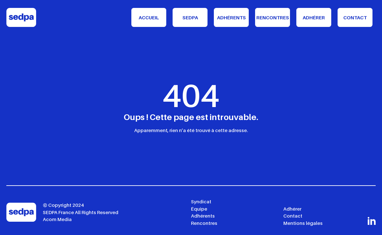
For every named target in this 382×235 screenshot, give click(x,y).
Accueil (149, 17)
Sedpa (190, 17)
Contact (355, 17)
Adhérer (314, 17)
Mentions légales (303, 223)
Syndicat (201, 201)
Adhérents (231, 17)
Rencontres (272, 17)
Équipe (199, 209)
